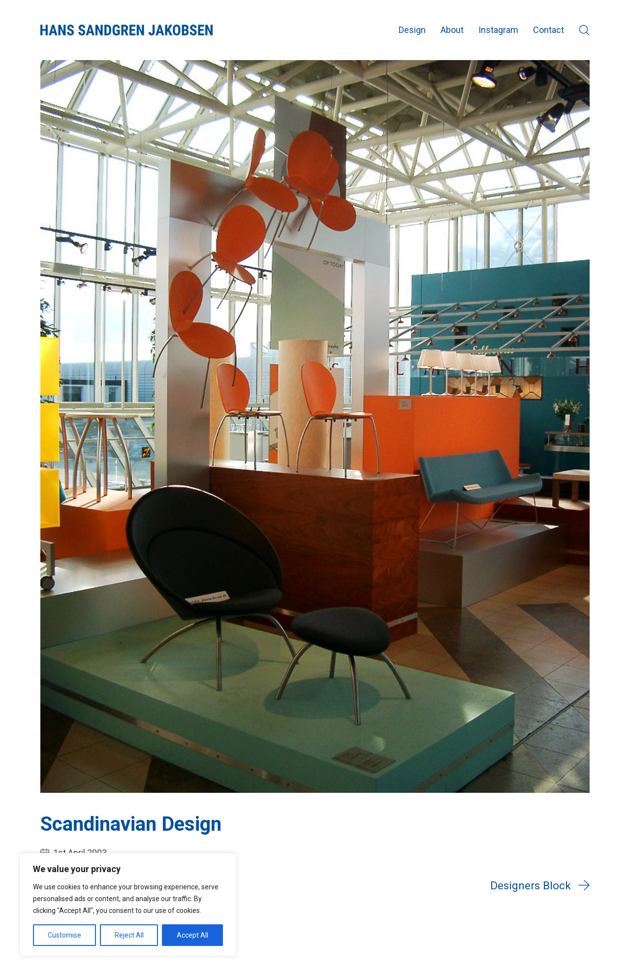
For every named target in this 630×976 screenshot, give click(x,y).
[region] (128, 904)
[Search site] (584, 30)
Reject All (129, 935)
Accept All (192, 935)
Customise (64, 935)
